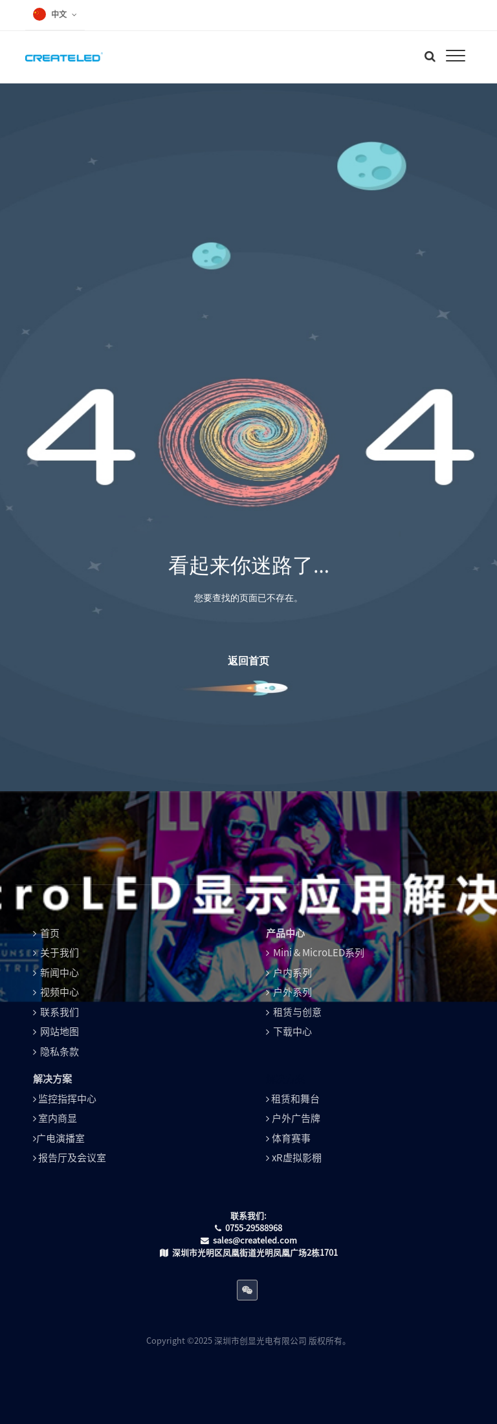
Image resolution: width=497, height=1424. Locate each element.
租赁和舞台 (295, 1099)
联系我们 (59, 1012)
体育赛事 (291, 1138)
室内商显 (57, 1118)
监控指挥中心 (67, 1099)
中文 (59, 14)
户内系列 (292, 973)
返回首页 (248, 660)
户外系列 (292, 992)
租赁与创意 (297, 1012)
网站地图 (59, 1031)
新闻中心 (59, 973)
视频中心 (59, 992)
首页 (50, 933)
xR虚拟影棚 (297, 1158)
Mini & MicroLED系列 (318, 953)
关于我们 (59, 953)
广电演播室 (60, 1138)
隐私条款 (59, 1052)
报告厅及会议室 (72, 1158)
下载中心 (292, 1031)
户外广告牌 (296, 1118)
